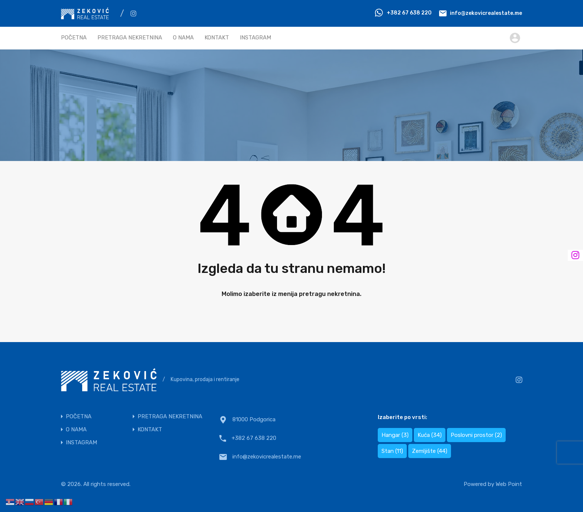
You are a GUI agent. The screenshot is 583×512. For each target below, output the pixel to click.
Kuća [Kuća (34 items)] (430, 435)
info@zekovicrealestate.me (486, 13)
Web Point (509, 484)
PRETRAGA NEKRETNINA (129, 37)
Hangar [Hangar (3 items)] (395, 435)
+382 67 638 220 (409, 13)
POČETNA (74, 37)
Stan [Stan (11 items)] (392, 451)
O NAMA (183, 37)
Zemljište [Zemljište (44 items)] (429, 451)
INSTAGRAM (255, 37)
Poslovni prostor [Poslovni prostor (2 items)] (476, 435)
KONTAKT (216, 37)
